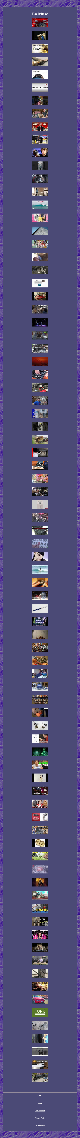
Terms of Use (40, 1125)
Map (40, 1103)
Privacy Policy (40, 1118)
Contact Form (40, 1110)
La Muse (40, 1096)
